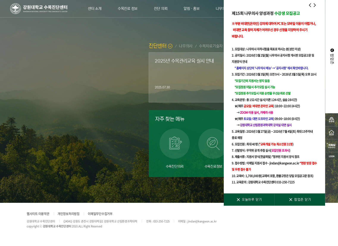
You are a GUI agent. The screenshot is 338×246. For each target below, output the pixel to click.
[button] (310, 6)
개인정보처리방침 (69, 213)
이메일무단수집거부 (100, 213)
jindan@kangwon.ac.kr (202, 221)
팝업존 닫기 (299, 199)
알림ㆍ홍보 (192, 9)
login (331, 156)
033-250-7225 (161, 221)
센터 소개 (95, 9)
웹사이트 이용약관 (38, 213)
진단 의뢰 (160, 9)
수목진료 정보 (128, 9)
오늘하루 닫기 (249, 199)
